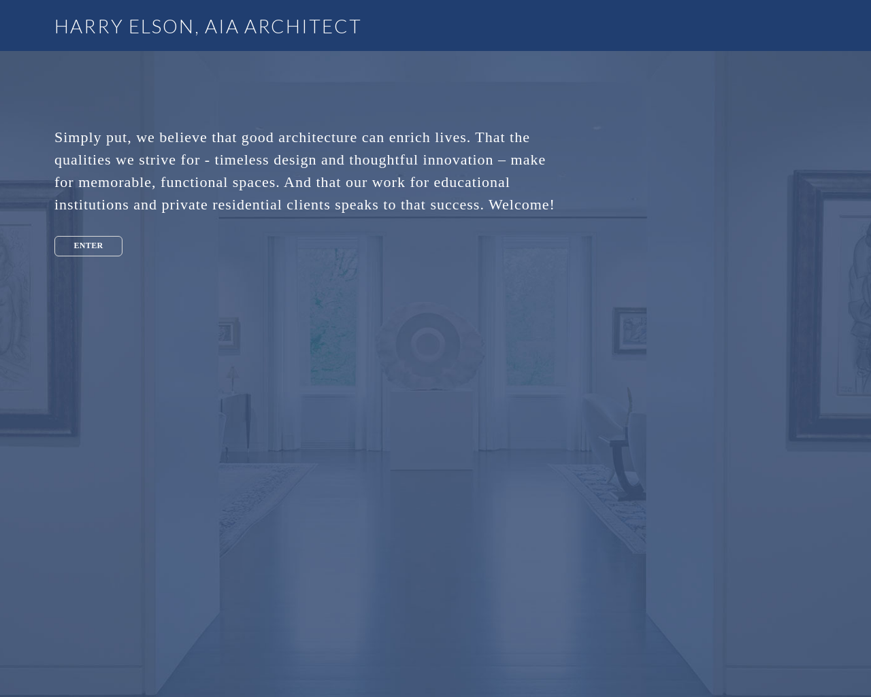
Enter (88, 245)
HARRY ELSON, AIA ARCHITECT (208, 25)
